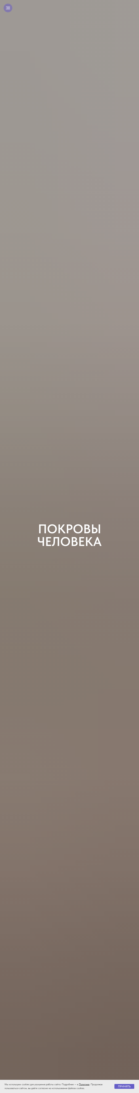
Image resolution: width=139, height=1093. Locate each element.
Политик (83, 1084)
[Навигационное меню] (8, 8)
